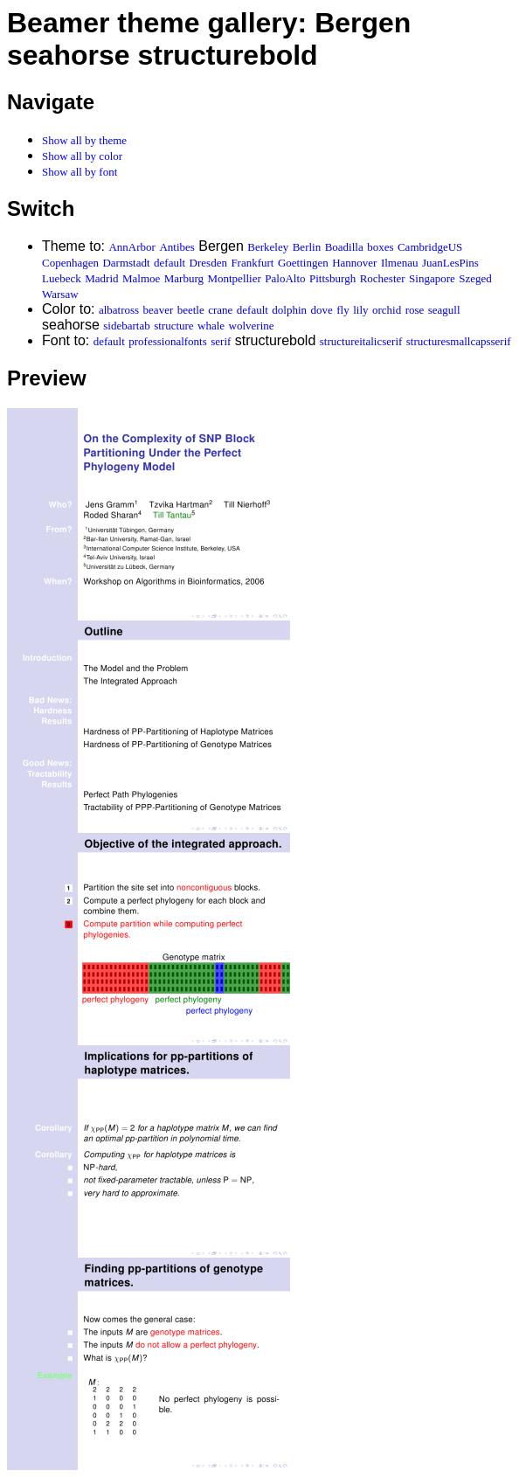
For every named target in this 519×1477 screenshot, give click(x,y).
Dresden (208, 262)
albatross (119, 309)
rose (415, 309)
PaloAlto (285, 278)
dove (322, 309)
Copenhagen (70, 262)
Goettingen (303, 262)
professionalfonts (167, 341)
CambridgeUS (430, 246)
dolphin (289, 309)
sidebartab (126, 325)
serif (221, 341)
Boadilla (344, 246)
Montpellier (233, 278)
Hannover (354, 262)
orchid (386, 309)
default (169, 262)
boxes (380, 246)
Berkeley (267, 246)
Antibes (176, 246)
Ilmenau (400, 262)
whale (211, 325)
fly (342, 309)
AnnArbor (131, 246)
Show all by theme (84, 140)
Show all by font (79, 171)
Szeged (475, 278)
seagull (444, 309)
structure (173, 325)
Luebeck (61, 278)
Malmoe (141, 278)
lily (360, 309)
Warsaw (60, 294)
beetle (190, 309)
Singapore (432, 278)
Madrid (101, 278)
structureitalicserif (361, 341)
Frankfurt (252, 262)
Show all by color (82, 156)
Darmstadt (125, 262)
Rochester (382, 278)
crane (220, 309)
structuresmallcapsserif (458, 341)
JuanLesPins (450, 262)
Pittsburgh (332, 278)
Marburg (184, 278)
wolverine (251, 325)
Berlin (307, 246)
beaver (158, 309)
